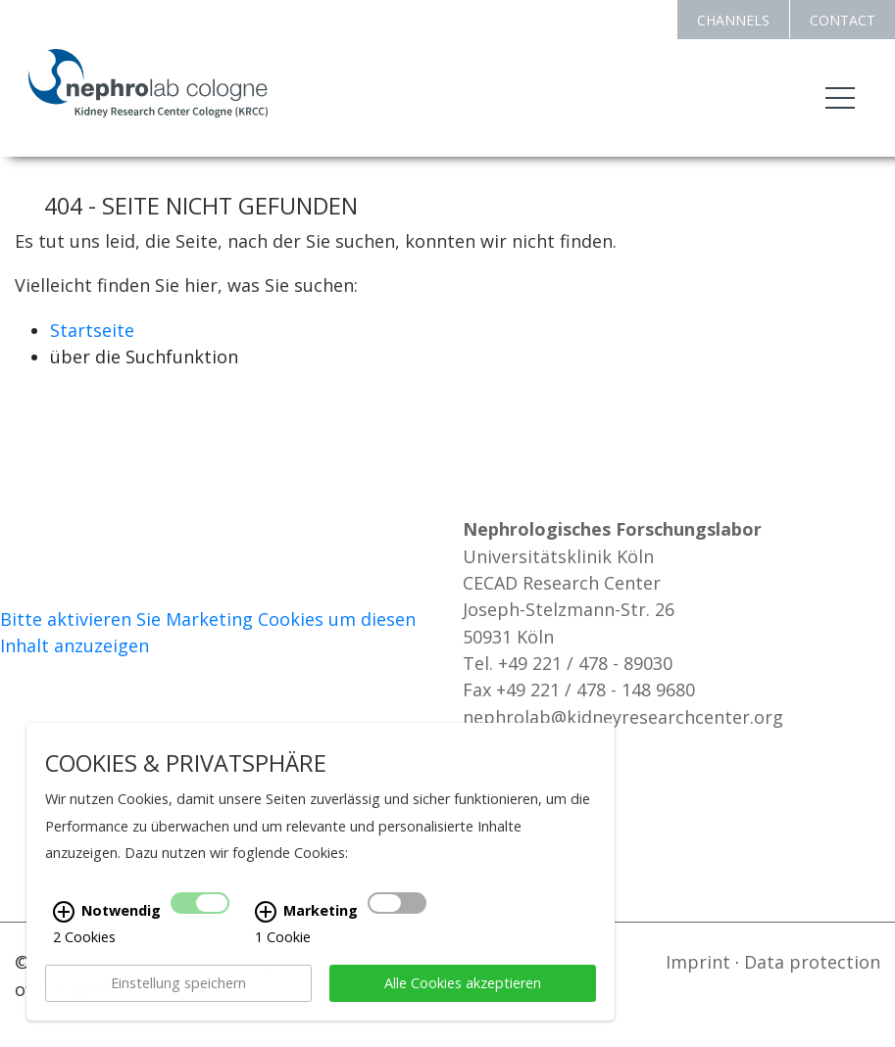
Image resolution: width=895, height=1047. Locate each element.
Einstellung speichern (178, 988)
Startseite (92, 330)
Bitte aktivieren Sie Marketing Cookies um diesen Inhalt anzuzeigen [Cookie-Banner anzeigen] (208, 632)
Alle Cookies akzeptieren (462, 988)
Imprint (698, 962)
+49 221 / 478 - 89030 (585, 663)
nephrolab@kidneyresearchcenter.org (623, 717)
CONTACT (842, 20)
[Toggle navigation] (840, 98)
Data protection (812, 962)
